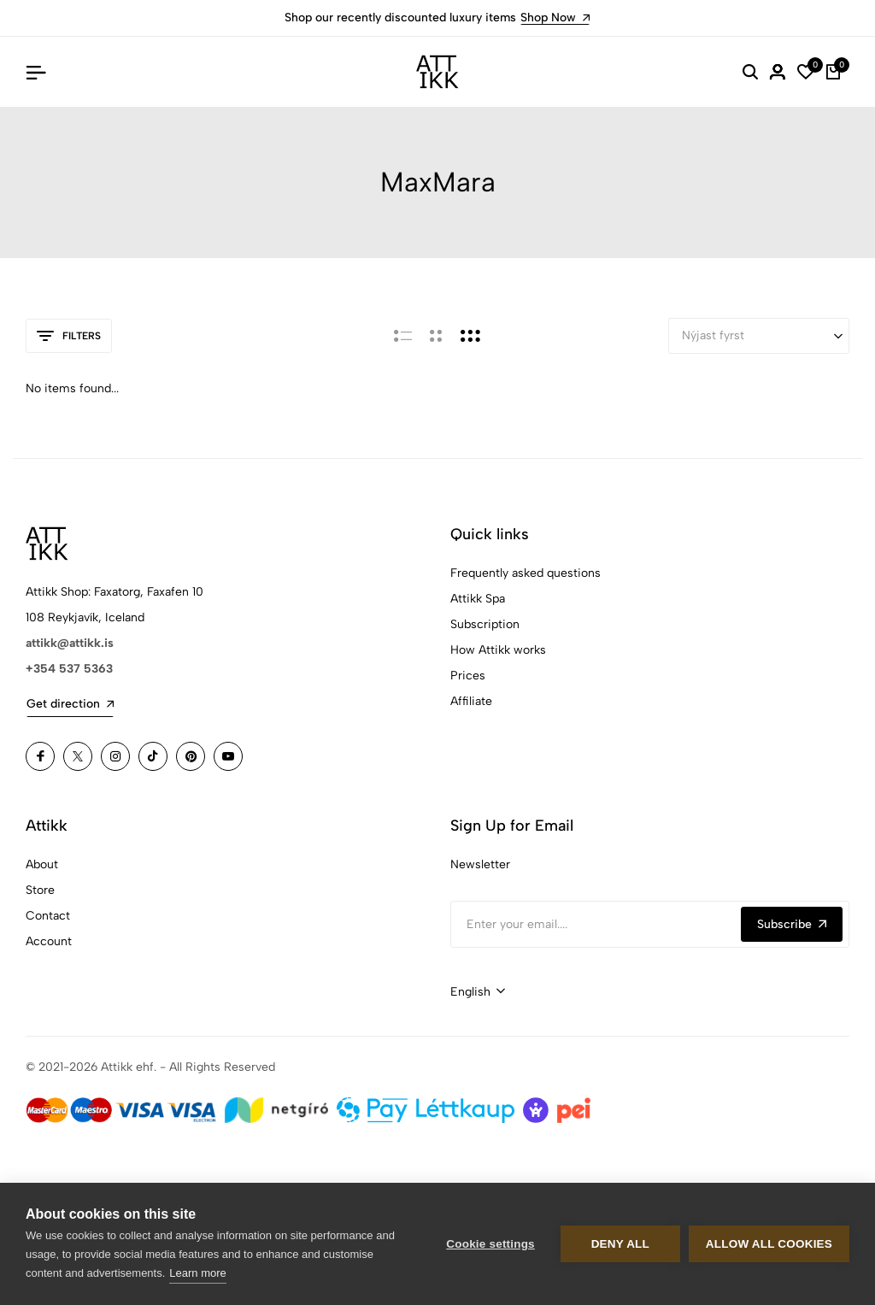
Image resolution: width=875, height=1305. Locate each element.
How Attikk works (498, 650)
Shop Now (555, 17)
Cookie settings (490, 1243)
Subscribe (791, 924)
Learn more (197, 1273)
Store (40, 890)
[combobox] (477, 992)
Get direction (70, 704)
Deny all (620, 1243)
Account (49, 941)
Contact (48, 915)
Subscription (485, 624)
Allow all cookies (769, 1243)
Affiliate (471, 701)
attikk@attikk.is (70, 643)
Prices (467, 675)
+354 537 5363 (69, 668)
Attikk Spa (477, 598)
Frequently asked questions (525, 573)
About (42, 864)
